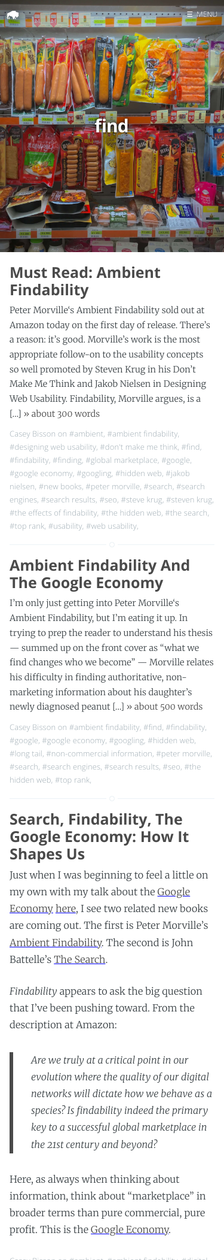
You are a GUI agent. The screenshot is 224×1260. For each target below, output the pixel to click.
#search (158, 486)
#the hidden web (131, 512)
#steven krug (189, 499)
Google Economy (129, 1230)
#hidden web (138, 473)
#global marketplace (121, 460)
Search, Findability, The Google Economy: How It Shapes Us (99, 836)
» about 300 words (61, 413)
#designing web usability (53, 446)
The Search (79, 960)
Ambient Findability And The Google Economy (100, 574)
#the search (186, 512)
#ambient (86, 433)
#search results (68, 499)
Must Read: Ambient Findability (85, 281)
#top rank (27, 525)
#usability (65, 525)
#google (175, 460)
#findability (29, 460)
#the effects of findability (53, 512)
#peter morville (112, 486)
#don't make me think (138, 446)
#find (191, 446)
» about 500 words (165, 706)
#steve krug (141, 499)
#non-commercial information (99, 753)
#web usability (111, 525)
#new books (60, 486)
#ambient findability (142, 433)
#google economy (41, 473)
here (66, 909)
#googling (93, 473)
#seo (108, 499)
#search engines (71, 766)
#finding (67, 460)
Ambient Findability (56, 943)
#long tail (26, 753)
